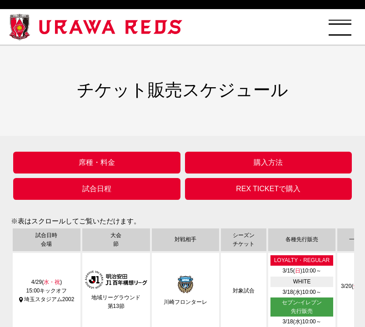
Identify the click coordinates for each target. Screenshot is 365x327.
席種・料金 (97, 162)
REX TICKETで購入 (268, 189)
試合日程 (96, 189)
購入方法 (268, 162)
